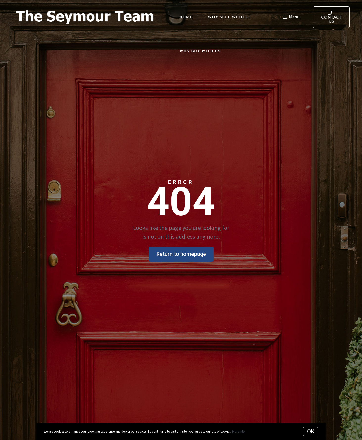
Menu (291, 17)
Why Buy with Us (200, 51)
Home (186, 17)
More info (238, 431)
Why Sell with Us (229, 17)
